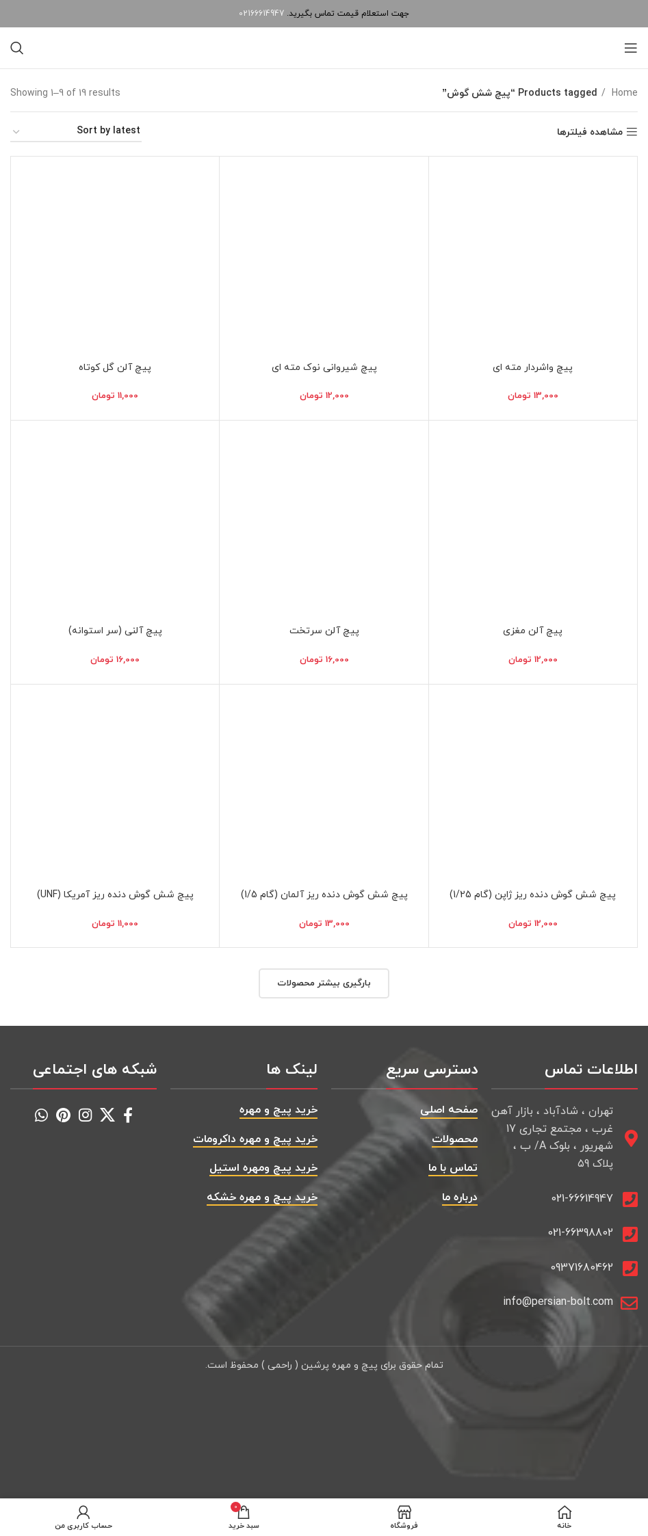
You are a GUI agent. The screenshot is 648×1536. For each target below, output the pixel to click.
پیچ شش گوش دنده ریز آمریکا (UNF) (115, 894)
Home (623, 93)
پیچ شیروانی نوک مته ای (324, 367)
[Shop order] (76, 132)
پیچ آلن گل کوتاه (115, 367)
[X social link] (107, 1114)
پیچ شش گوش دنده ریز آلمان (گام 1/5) (324, 894)
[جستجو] (17, 48)
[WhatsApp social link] (41, 1114)
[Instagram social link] (85, 1114)
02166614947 (261, 13)
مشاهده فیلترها (590, 132)
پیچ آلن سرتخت (324, 630)
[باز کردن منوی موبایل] (631, 48)
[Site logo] (324, 46)
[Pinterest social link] (63, 1114)
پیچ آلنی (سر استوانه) (115, 630)
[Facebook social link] (128, 1114)
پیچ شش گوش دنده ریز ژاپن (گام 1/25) (533, 894)
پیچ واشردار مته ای (533, 367)
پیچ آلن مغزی (532, 630)
